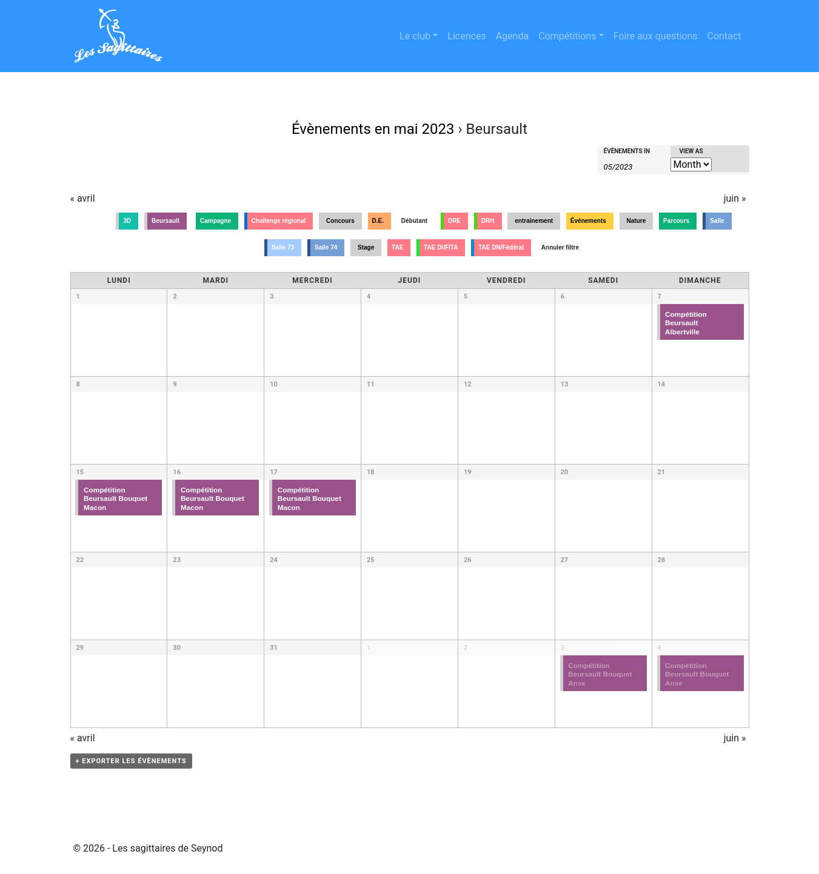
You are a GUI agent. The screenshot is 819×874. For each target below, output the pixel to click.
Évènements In (627, 151)
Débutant (414, 220)
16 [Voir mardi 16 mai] (177, 472)
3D (127, 220)
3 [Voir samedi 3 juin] (562, 648)
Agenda (512, 36)
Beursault (165, 220)
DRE (454, 220)
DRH (488, 220)
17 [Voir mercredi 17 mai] (274, 472)
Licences (466, 36)
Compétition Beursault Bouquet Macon (115, 498)
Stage (366, 247)
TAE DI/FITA (441, 247)
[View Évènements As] (691, 164)
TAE (397, 247)
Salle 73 (283, 247)
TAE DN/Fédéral (501, 247)
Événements (588, 220)
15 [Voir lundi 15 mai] (80, 472)
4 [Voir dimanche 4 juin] (659, 648)
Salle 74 (326, 247)
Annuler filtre (560, 247)
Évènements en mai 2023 (373, 129)
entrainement (534, 220)
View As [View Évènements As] (691, 151)
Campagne (215, 220)
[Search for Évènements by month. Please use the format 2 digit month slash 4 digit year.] (634, 166)
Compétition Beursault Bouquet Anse (600, 674)
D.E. (378, 220)
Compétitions (567, 36)
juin (735, 198)
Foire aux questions (655, 36)
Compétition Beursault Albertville (686, 323)
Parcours (676, 220)
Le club (414, 36)
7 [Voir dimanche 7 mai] (659, 296)
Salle (717, 220)
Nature (636, 220)
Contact (724, 36)
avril (82, 198)
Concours (340, 220)
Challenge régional (279, 220)
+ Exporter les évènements (131, 761)
